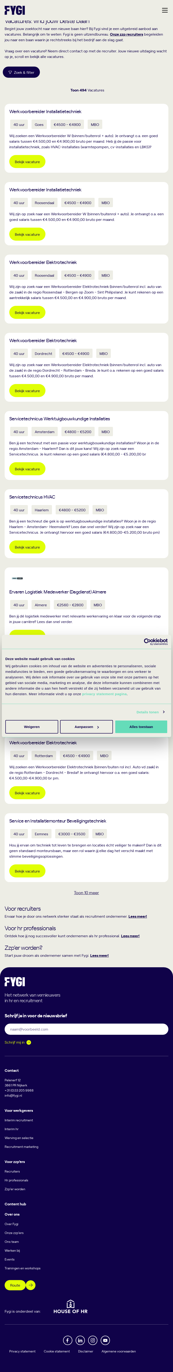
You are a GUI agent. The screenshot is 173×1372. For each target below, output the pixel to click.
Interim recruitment (19, 1120)
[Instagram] (92, 1340)
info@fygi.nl (13, 1095)
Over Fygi (11, 1224)
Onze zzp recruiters (126, 34)
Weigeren (139, 727)
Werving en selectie (19, 1138)
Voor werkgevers (19, 1110)
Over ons (12, 1214)
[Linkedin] (80, 1340)
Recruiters (12, 1171)
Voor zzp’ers (15, 1161)
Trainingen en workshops (23, 1268)
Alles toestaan (31, 727)
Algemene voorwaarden (119, 1351)
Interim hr (12, 1129)
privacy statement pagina (104, 694)
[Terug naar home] (15, 10)
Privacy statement (22, 1351)
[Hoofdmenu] (165, 10)
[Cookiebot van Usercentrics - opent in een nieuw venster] (147, 641)
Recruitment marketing (21, 1146)
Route (15, 1285)
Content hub (15, 1203)
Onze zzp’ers (14, 1232)
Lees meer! (137, 916)
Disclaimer (85, 1351)
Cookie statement (57, 1351)
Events (10, 1259)
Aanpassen (86, 727)
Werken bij (12, 1250)
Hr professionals (16, 1180)
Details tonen (148, 712)
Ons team (12, 1241)
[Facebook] (67, 1340)
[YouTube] (105, 1340)
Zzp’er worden (15, 1189)
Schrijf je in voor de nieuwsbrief (36, 1015)
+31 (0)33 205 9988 (19, 1090)
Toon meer (86, 892)
